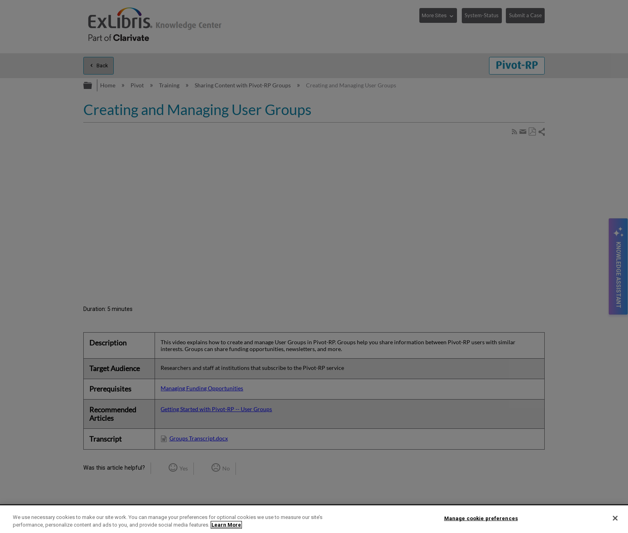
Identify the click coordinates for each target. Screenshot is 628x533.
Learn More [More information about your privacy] (226, 525)
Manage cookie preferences (481, 518)
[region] (314, 519)
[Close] (615, 518)
